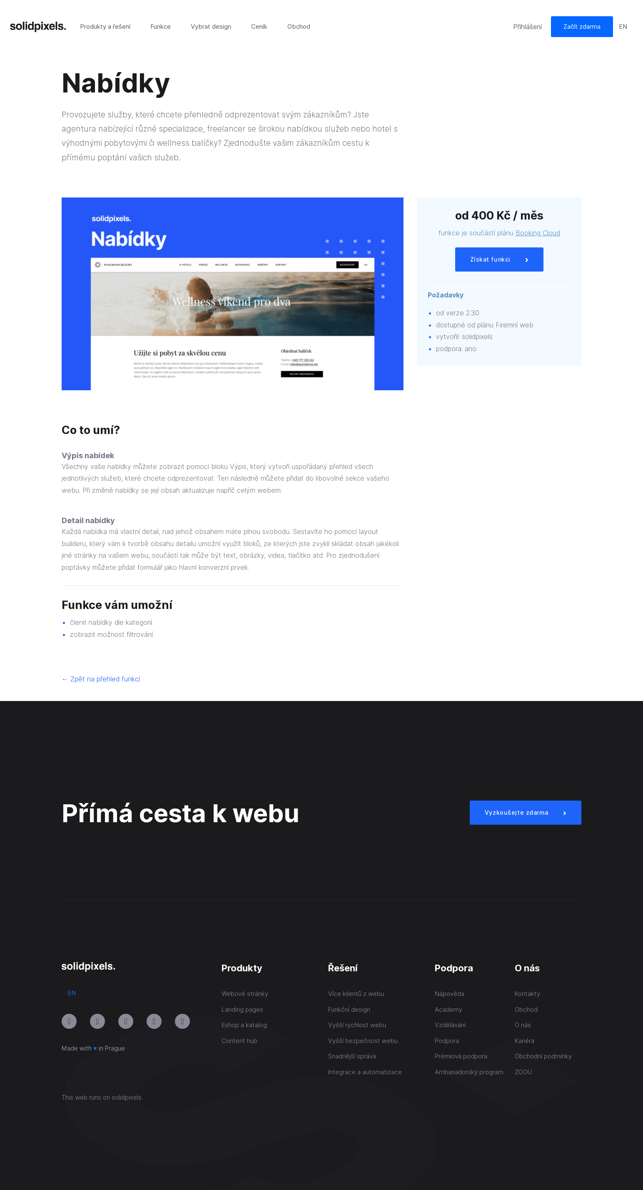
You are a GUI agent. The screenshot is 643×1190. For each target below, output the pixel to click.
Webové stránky (245, 994)
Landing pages (242, 1009)
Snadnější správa (352, 1056)
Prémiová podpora (461, 1056)
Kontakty (527, 994)
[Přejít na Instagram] (69, 1021)
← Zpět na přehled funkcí (101, 679)
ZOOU (523, 1072)
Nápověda (449, 994)
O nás (523, 1025)
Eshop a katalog (244, 1025)
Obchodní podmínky (543, 1056)
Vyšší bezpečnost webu (363, 1041)
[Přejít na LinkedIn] (125, 1021)
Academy (448, 1009)
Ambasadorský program (469, 1072)
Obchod (526, 1009)
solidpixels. (127, 1097)
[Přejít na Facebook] (154, 1021)
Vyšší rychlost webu (357, 1025)
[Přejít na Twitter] (182, 1021)
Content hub (239, 1041)
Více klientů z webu (356, 994)
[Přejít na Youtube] (97, 1021)
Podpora (447, 1041)
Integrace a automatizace (365, 1072)
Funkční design (349, 1009)
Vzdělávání (450, 1025)
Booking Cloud (538, 233)
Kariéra (524, 1041)
